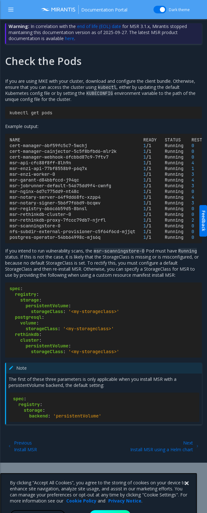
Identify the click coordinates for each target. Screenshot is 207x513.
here (69, 38)
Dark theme (179, 9)
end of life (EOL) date (99, 26)
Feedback (204, 220)
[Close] (187, 494)
